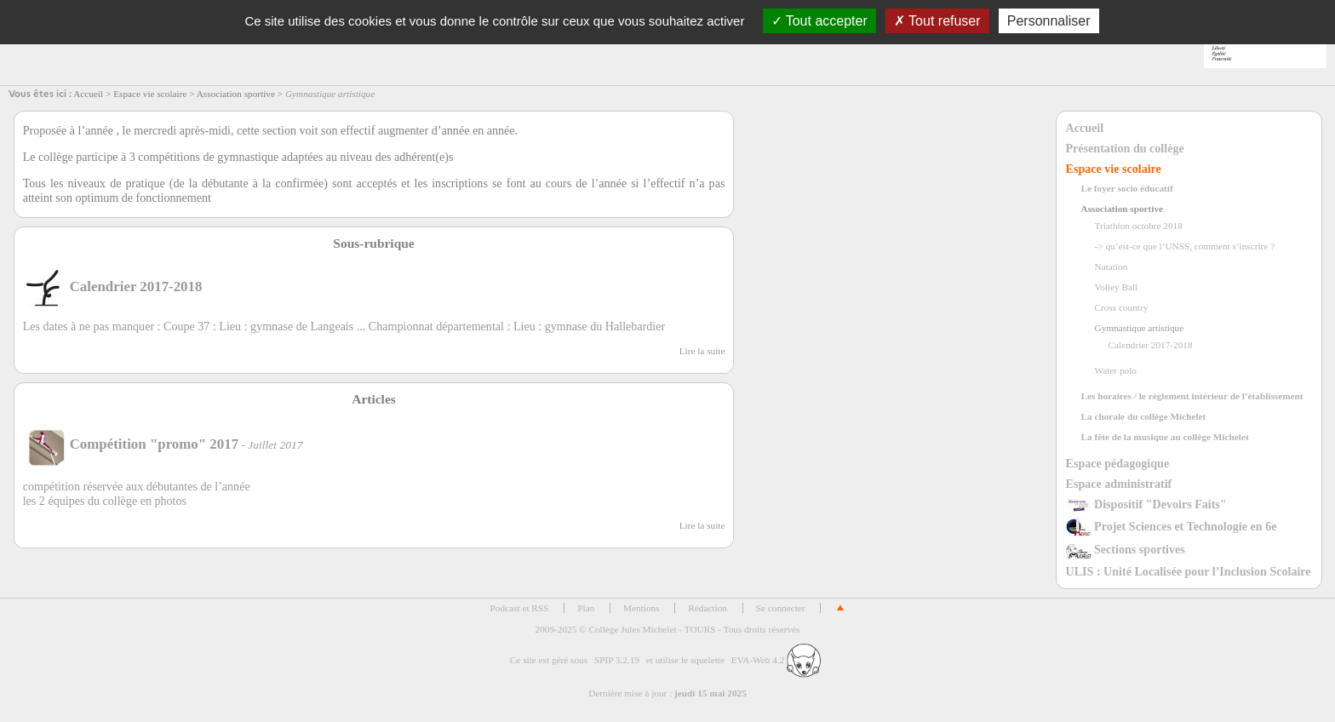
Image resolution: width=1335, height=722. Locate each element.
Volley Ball (1116, 287)
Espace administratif (1119, 483)
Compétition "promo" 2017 (130, 444)
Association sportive (236, 94)
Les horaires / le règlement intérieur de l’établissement (1192, 396)
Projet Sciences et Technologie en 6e (1171, 526)
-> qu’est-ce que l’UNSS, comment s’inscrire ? (1185, 246)
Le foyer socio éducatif (1127, 188)
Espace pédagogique (1118, 463)
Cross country (1122, 307)
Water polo (1116, 370)
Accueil (88, 94)
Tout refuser (937, 21)
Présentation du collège (1125, 148)
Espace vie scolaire (149, 94)
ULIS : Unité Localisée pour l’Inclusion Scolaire (1188, 571)
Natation (1111, 266)
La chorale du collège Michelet (1143, 416)
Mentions (641, 608)
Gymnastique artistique (1139, 328)
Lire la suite (702, 351)
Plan (585, 608)
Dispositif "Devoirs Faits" (1146, 504)
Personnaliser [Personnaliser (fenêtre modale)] (1049, 21)
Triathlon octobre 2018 (1139, 226)
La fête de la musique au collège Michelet (1165, 437)
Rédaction (707, 608)
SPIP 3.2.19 (616, 660)
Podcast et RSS (519, 608)
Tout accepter (819, 21)
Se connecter (780, 608)
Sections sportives (1125, 549)
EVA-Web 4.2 (776, 660)
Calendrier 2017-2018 (1151, 345)
